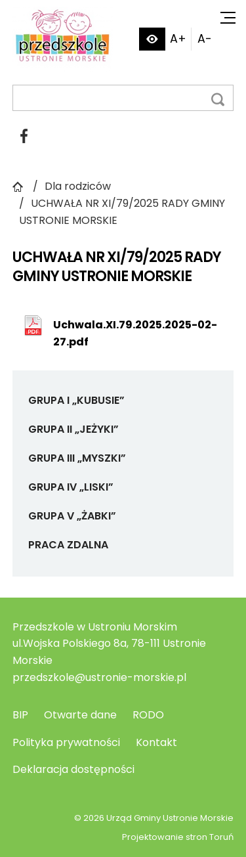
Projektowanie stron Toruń (178, 837)
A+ (178, 39)
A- (204, 39)
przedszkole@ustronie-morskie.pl (99, 677)
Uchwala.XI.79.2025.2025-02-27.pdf (135, 333)
